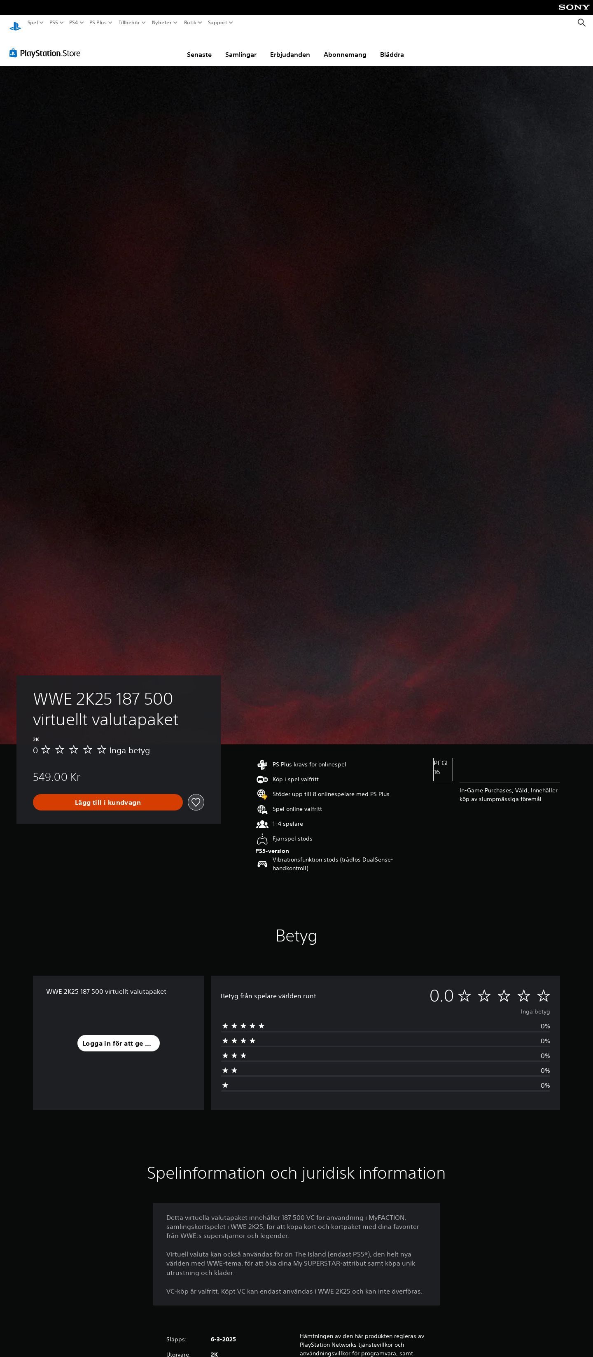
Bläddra (392, 46)
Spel (33, 22)
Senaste (199, 46)
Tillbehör (129, 22)
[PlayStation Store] (47, 44)
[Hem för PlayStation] (15, 23)
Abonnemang (345, 46)
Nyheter (162, 22)
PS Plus (98, 22)
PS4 (73, 22)
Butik (190, 22)
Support (218, 22)
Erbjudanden (290, 46)
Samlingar (241, 46)
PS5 (53, 22)
